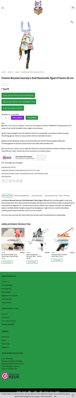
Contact (4, 281)
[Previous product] (7, 84)
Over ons (4, 314)
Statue (46, 173)
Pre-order (17, 118)
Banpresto (12, 170)
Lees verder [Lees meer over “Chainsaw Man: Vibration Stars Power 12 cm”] (57, 260)
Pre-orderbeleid (6, 285)
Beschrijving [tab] (7, 195)
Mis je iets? (5, 317)
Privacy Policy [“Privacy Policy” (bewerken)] (6, 302)
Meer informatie (46, 396)
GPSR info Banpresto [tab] (21, 195)
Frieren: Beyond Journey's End (32, 72)
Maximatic (41, 173)
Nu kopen (32, 118)
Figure (13, 173)
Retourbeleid (5, 292)
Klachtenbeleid (6, 299)
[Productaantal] (5, 118)
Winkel (10, 72)
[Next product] (3, 84)
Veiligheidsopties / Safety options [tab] (57, 195)
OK (55, 396)
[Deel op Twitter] (10, 181)
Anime (17, 72)
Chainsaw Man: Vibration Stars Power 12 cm (59, 255)
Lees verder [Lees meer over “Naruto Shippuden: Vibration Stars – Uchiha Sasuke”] (32, 262)
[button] (2, 7)
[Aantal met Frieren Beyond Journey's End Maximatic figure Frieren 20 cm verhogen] (8, 118)
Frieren (17, 173)
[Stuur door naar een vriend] (14, 181)
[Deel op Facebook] (7, 181)
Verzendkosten (6, 288)
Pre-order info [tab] (37, 195)
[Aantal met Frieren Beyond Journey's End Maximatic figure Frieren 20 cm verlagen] (2, 118)
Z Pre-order (36, 170)
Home (3, 72)
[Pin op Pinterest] (17, 181)
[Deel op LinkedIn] (21, 181)
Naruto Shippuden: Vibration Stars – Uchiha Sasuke (33, 256)
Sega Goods (5, 344)
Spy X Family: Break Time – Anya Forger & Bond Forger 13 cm (9, 256)
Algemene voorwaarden (9, 295)
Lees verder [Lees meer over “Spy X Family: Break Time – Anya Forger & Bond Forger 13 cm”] (7, 262)
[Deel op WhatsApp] (3, 181)
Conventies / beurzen (8, 321)
